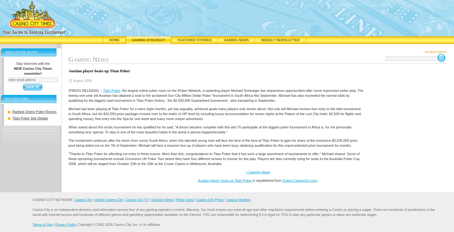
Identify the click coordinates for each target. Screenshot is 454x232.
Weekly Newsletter (280, 40)
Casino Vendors (239, 200)
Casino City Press (209, 200)
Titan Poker (111, 90)
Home (114, 40)
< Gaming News (258, 172)
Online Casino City (109, 200)
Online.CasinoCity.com (299, 180)
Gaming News (236, 40)
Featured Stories (195, 40)
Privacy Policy (66, 224)
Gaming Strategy (148, 40)
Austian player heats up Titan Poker (225, 180)
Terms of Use (43, 224)
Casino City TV (137, 200)
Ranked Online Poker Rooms (34, 112)
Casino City (83, 200)
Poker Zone (185, 200)
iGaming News (162, 200)
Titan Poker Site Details (30, 118)
